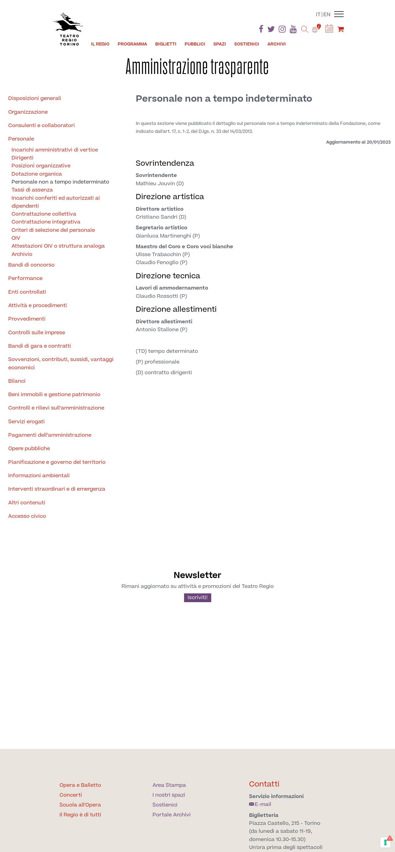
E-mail (260, 804)
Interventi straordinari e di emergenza (56, 489)
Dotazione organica (37, 174)
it (318, 14)
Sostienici (246, 44)
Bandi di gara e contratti (39, 346)
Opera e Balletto (80, 785)
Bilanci (17, 381)
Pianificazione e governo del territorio (57, 462)
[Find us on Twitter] (271, 30)
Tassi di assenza (32, 190)
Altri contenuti (26, 503)
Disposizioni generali (34, 98)
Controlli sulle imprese (36, 332)
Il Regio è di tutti (80, 815)
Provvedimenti (27, 319)
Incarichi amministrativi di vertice (55, 150)
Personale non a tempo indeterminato (60, 182)
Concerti (71, 795)
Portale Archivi (172, 815)
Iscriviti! (198, 597)
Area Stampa (169, 785)
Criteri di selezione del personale (53, 230)
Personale (21, 139)
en (327, 14)
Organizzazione (28, 112)
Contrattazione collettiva (44, 214)
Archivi (276, 44)
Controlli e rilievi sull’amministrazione (56, 408)
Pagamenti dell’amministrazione (49, 435)
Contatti (264, 784)
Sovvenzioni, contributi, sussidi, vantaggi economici (61, 363)
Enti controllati (27, 292)
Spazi (219, 44)
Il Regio (100, 44)
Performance (25, 278)
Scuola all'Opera (80, 805)
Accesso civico (27, 516)
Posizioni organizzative (41, 166)
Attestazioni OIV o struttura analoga (58, 246)
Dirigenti (22, 158)
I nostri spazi (169, 795)
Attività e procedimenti (37, 305)
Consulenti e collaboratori (41, 125)
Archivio (22, 254)
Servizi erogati (26, 421)
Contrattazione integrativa (46, 222)
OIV (16, 238)
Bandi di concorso (31, 265)
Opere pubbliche (29, 448)
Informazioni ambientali (39, 475)
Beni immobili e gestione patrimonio (54, 394)
